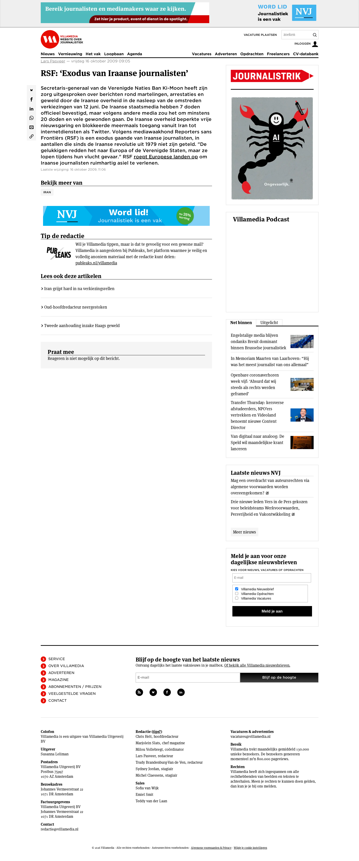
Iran (47, 192)
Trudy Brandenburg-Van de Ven (160, 762)
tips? (157, 731)
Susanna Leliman (55, 754)
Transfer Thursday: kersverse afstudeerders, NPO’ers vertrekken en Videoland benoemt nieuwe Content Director (257, 415)
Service (56, 659)
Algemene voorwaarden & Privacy (211, 847)
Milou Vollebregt (149, 749)
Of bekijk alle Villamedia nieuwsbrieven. (257, 665)
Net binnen (241, 322)
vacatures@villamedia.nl (251, 736)
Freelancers (278, 54)
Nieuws (48, 54)
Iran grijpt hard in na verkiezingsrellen (79, 288)
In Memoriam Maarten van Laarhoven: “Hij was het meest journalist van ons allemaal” (270, 361)
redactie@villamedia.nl (59, 829)
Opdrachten (251, 54)
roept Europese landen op (166, 156)
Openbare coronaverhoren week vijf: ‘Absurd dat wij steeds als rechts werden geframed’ (255, 384)
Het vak (93, 54)
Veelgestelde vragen (72, 694)
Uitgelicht (269, 322)
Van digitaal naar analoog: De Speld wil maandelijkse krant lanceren (257, 442)
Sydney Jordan (147, 768)
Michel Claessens (149, 775)
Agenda (134, 54)
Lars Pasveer (53, 61)
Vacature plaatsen (260, 35)
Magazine (58, 680)
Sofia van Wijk (147, 788)
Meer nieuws (244, 532)
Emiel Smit (144, 794)
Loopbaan (114, 54)
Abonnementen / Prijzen (74, 687)
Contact (57, 701)
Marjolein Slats (148, 743)
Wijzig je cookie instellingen (250, 847)
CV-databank (305, 54)
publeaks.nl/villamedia (96, 263)
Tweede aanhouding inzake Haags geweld (82, 325)
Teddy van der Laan (151, 801)
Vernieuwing (70, 54)
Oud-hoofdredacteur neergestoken (75, 307)
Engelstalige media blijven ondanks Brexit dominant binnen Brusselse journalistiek (258, 341)
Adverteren (226, 54)
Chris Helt (144, 736)
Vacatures (201, 54)
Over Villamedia (66, 666)
